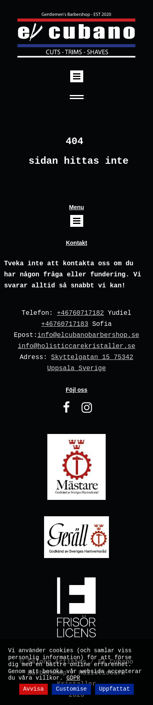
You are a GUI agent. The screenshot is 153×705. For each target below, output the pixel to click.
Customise (71, 689)
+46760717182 (80, 313)
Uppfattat (114, 689)
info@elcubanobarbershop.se (88, 335)
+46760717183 (64, 324)
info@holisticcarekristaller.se (76, 346)
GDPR (73, 678)
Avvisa (33, 689)
